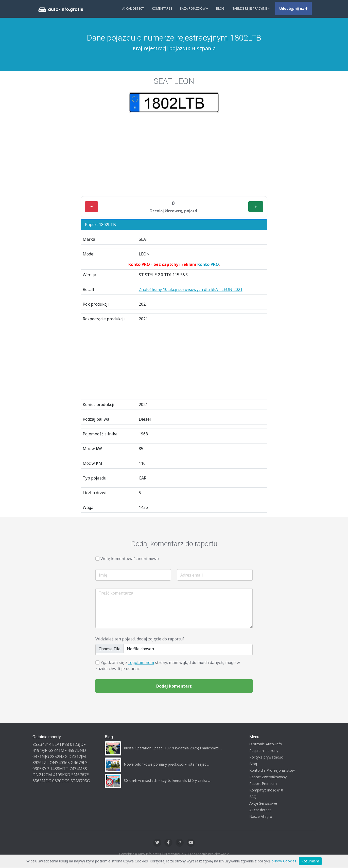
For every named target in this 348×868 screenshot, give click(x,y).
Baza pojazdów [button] (194, 8)
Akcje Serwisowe (263, 803)
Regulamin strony (263, 750)
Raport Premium (263, 783)
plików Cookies (284, 861)
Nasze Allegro (260, 816)
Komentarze (162, 8)
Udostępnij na (293, 8)
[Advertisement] (174, 154)
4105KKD (61, 775)
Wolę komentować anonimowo (129, 558)
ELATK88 (60, 744)
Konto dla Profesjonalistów (272, 770)
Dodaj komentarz (174, 686)
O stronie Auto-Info (265, 744)
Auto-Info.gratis (149, 854)
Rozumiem (310, 861)
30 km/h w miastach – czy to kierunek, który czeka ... (167, 780)
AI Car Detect (133, 8)
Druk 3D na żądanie (193, 854)
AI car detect (260, 809)
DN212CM (42, 775)
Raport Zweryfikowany (268, 776)
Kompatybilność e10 (266, 790)
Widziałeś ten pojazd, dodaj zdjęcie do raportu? (139, 639)
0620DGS (60, 781)
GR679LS (79, 762)
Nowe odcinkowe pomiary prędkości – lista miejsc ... (167, 764)
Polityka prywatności (266, 757)
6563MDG (41, 781)
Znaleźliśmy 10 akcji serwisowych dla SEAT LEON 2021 (190, 289)
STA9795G (80, 781)
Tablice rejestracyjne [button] (251, 8)
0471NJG (40, 756)
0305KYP (40, 768)
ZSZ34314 (41, 744)
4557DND (76, 750)
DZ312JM (77, 756)
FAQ (252, 796)
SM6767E (80, 775)
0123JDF (77, 744)
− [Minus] (91, 206)
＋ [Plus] (256, 206)
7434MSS (78, 768)
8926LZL (40, 762)
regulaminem (141, 662)
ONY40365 (60, 762)
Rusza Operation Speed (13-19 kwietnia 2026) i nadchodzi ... (173, 748)
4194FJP (39, 750)
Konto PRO (208, 264)
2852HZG (58, 756)
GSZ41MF (57, 750)
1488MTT (59, 768)
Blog (220, 8)
